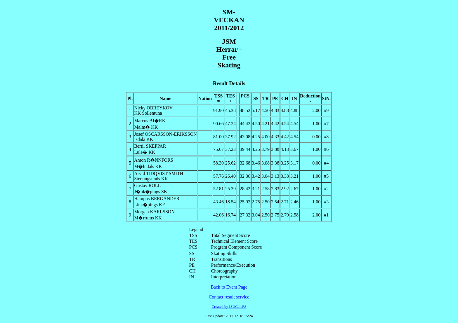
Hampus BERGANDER (156, 198)
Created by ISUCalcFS (228, 306)
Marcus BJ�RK (149, 120)
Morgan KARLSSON (154, 211)
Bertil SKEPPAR (150, 146)
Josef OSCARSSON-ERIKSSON (165, 134)
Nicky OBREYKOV (153, 107)
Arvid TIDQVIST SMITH (158, 173)
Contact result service (229, 296)
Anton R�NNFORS (153, 160)
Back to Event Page (229, 286)
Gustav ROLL (147, 185)
